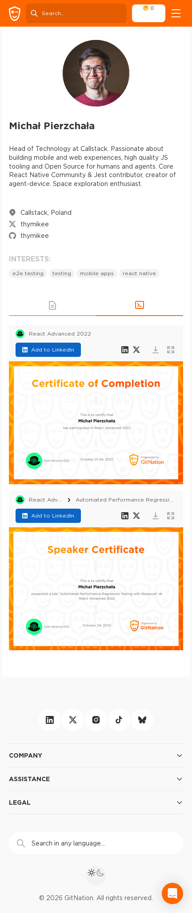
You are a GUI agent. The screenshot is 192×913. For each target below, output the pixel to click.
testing (61, 273)
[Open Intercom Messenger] (172, 893)
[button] (52, 305)
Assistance (96, 779)
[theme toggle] (96, 876)
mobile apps (97, 273)
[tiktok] (119, 720)
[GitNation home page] (14, 13)
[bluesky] (142, 720)
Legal (96, 802)
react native (139, 273)
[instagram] (96, 720)
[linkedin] (50, 720)
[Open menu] (176, 13)
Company (96, 755)
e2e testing (28, 273)
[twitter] (73, 720)
